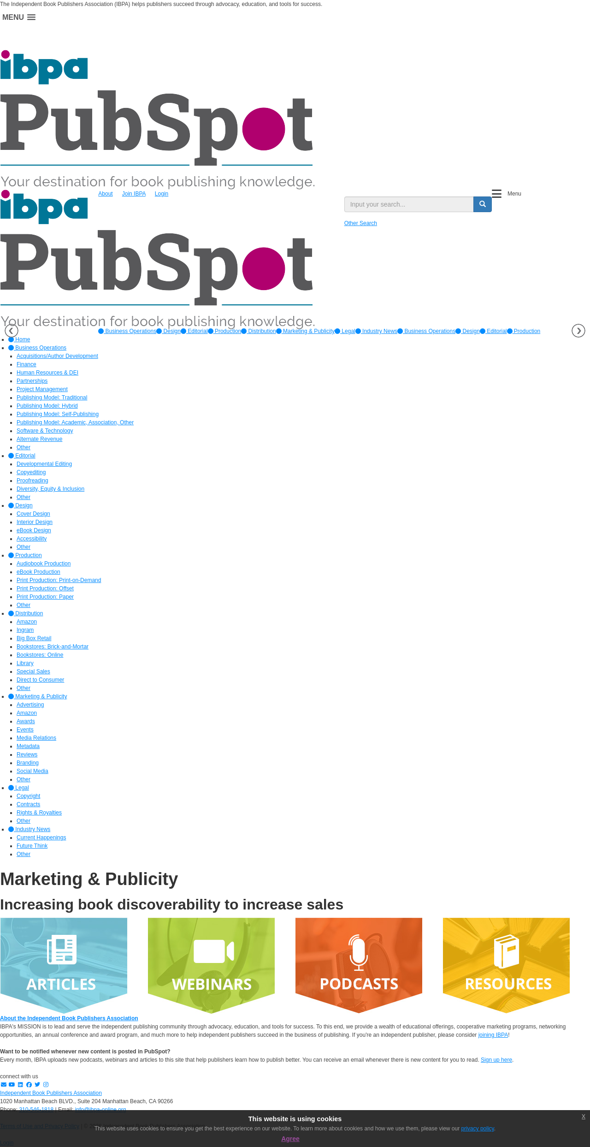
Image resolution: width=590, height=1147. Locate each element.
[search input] (409, 204)
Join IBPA (134, 193)
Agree (290, 1138)
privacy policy (477, 1128)
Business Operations (127, 331)
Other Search (360, 223)
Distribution (258, 331)
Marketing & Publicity (305, 331)
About (105, 193)
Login (161, 193)
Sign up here (496, 1060)
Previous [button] (11, 331)
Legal (345, 331)
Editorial (194, 331)
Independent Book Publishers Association (51, 1093)
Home (19, 339)
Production (225, 331)
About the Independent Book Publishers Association (69, 1018)
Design (168, 331)
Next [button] (578, 331)
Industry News (376, 331)
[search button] (482, 204)
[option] (127, 331)
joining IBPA (493, 1035)
